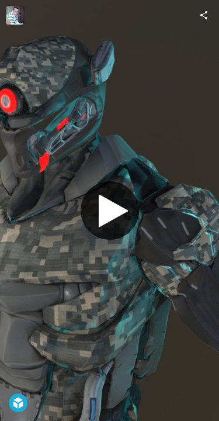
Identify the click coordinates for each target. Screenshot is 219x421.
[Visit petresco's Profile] (15, 15)
